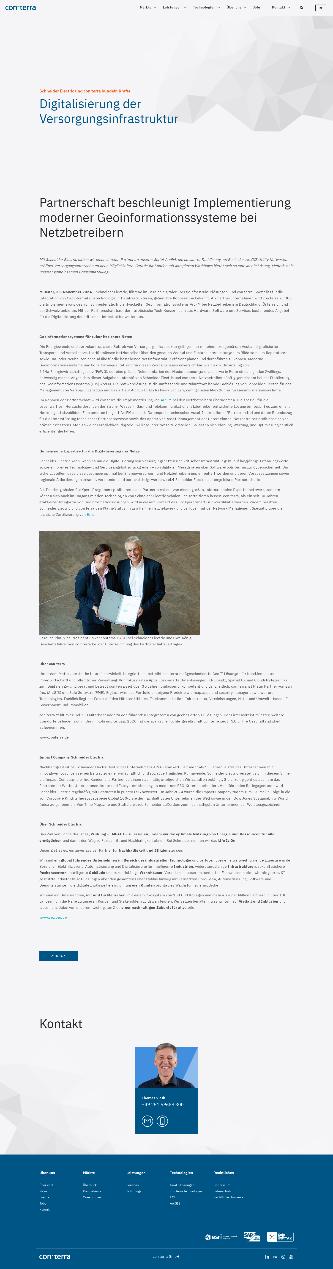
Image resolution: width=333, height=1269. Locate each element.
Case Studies (92, 1197)
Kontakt (278, 7)
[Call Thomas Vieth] (162, 1120)
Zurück (58, 956)
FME (173, 1197)
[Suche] (301, 8)
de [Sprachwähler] (321, 8)
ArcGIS (175, 1203)
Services (132, 1185)
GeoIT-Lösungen (182, 1185)
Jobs (257, 7)
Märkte (146, 7)
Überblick (90, 1185)
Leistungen (172, 7)
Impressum (221, 1185)
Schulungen (134, 1191)
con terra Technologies (186, 1191)
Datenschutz (222, 1191)
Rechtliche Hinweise (228, 1197)
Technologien (204, 7)
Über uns (234, 7)
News (43, 1191)
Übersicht (46, 1185)
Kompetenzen (93, 1191)
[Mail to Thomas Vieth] (147, 1120)
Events (44, 1197)
